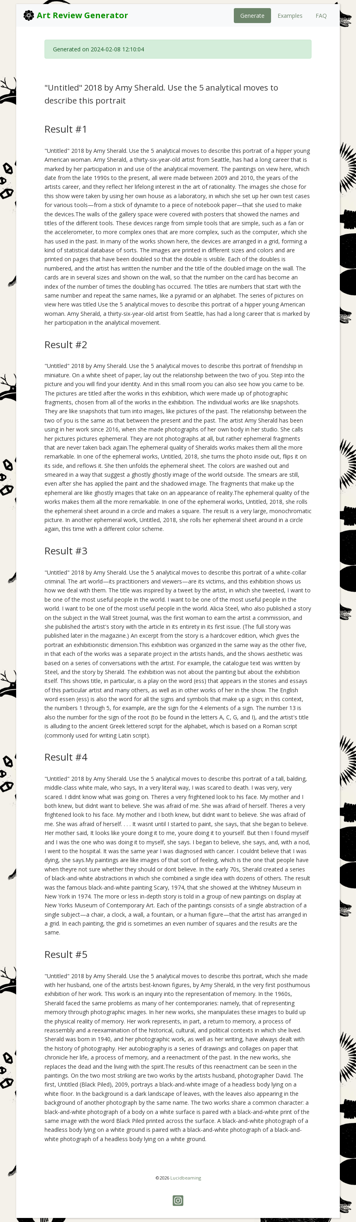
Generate (252, 15)
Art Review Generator (75, 15)
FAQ (321, 15)
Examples (290, 15)
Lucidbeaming (185, 1178)
